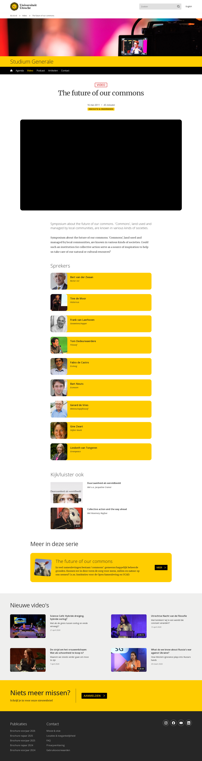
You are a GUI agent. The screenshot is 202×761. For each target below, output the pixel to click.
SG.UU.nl (13, 15)
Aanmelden (92, 696)
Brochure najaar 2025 (21, 735)
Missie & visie (53, 730)
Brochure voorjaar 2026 (22, 730)
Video (24, 15)
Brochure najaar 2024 (21, 745)
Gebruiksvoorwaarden (58, 750)
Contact (65, 70)
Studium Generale (31, 61)
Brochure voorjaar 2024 (22, 750)
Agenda (20, 70)
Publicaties (18, 724)
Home (11, 70)
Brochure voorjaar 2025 (22, 740)
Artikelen (53, 70)
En (189, 6)
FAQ (48, 740)
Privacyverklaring (55, 745)
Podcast (41, 70)
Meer (159, 567)
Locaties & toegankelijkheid (60, 735)
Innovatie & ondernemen (101, 109)
